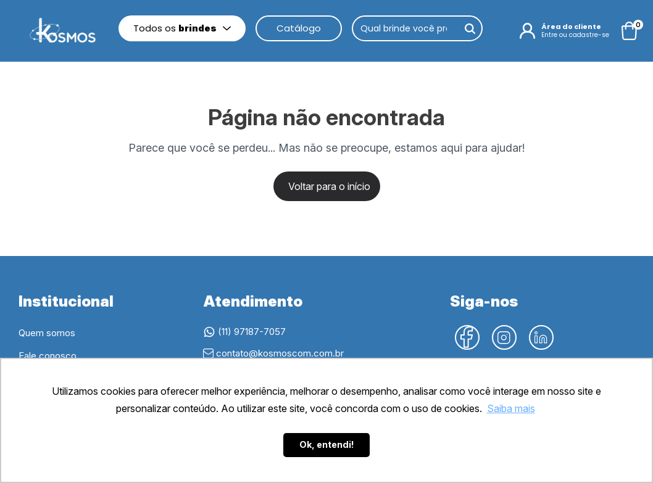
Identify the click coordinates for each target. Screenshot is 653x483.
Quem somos (47, 333)
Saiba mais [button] (511, 408)
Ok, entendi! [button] (326, 444)
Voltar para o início (329, 186)
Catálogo (299, 28)
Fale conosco (48, 355)
